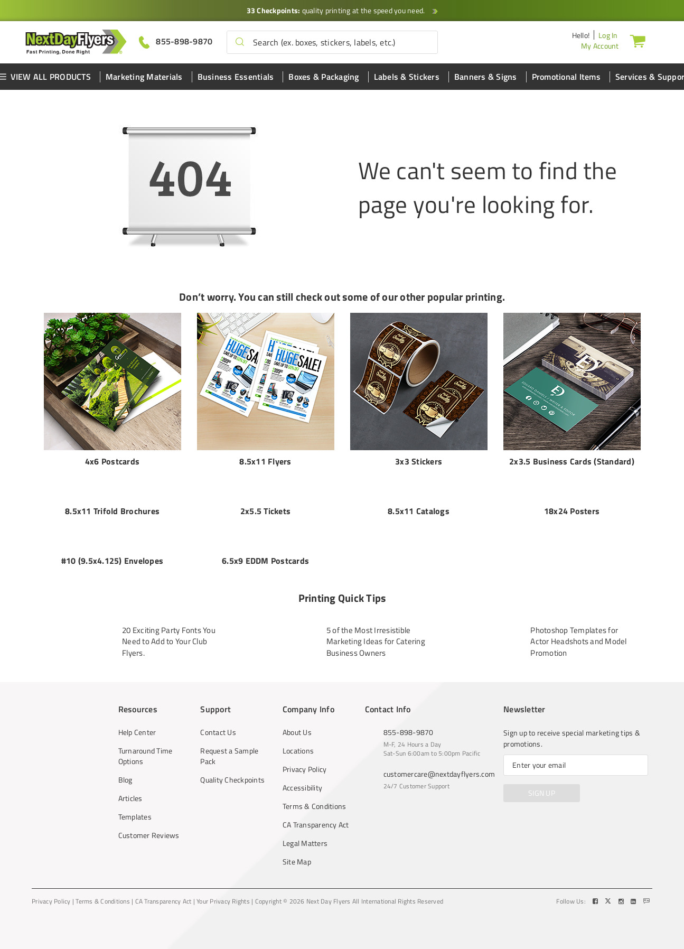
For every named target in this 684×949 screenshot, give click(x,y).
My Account (600, 45)
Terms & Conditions (314, 795)
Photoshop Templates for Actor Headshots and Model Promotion (578, 631)
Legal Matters (305, 832)
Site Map (297, 851)
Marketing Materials (144, 76)
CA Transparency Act (316, 814)
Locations (298, 740)
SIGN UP (541, 782)
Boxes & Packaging (323, 76)
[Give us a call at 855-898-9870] (176, 41)
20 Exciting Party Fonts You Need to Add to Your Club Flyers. (168, 631)
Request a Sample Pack (229, 745)
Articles (130, 788)
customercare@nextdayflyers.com (439, 763)
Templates (135, 806)
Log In (608, 35)
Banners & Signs (485, 76)
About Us (297, 722)
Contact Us (218, 722)
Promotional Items (566, 76)
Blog (125, 769)
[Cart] (637, 40)
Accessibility (302, 777)
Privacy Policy (305, 758)
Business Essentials (236, 76)
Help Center (137, 722)
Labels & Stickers (406, 76)
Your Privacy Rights (223, 891)
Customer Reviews (149, 825)
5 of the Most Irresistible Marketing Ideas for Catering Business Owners (375, 631)
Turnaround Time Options (145, 745)
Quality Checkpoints (232, 769)
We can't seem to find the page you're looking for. (487, 187)
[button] (239, 42)
